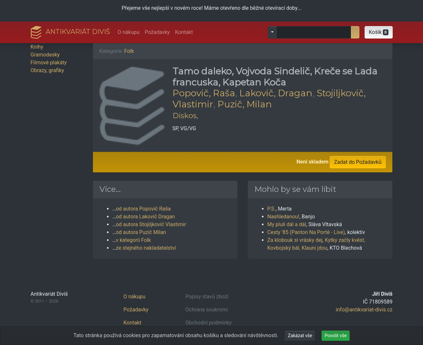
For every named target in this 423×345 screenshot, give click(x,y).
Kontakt (184, 32)
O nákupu (129, 32)
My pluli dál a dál (286, 224)
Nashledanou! (283, 216)
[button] (379, 32)
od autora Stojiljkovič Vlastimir (151, 224)
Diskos (185, 115)
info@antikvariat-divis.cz (364, 309)
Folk (129, 51)
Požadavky (157, 32)
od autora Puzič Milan (141, 232)
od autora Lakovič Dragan (145, 216)
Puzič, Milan (245, 104)
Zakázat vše (300, 335)
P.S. (271, 209)
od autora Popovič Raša (143, 209)
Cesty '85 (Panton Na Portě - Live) (306, 232)
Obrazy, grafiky (47, 70)
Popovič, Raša (204, 93)
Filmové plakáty (49, 62)
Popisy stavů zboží (207, 296)
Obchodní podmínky (209, 323)
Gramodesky (45, 55)
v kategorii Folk (133, 240)
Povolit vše (336, 335)
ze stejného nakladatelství (146, 248)
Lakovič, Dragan (275, 93)
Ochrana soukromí (207, 309)
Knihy (37, 47)
